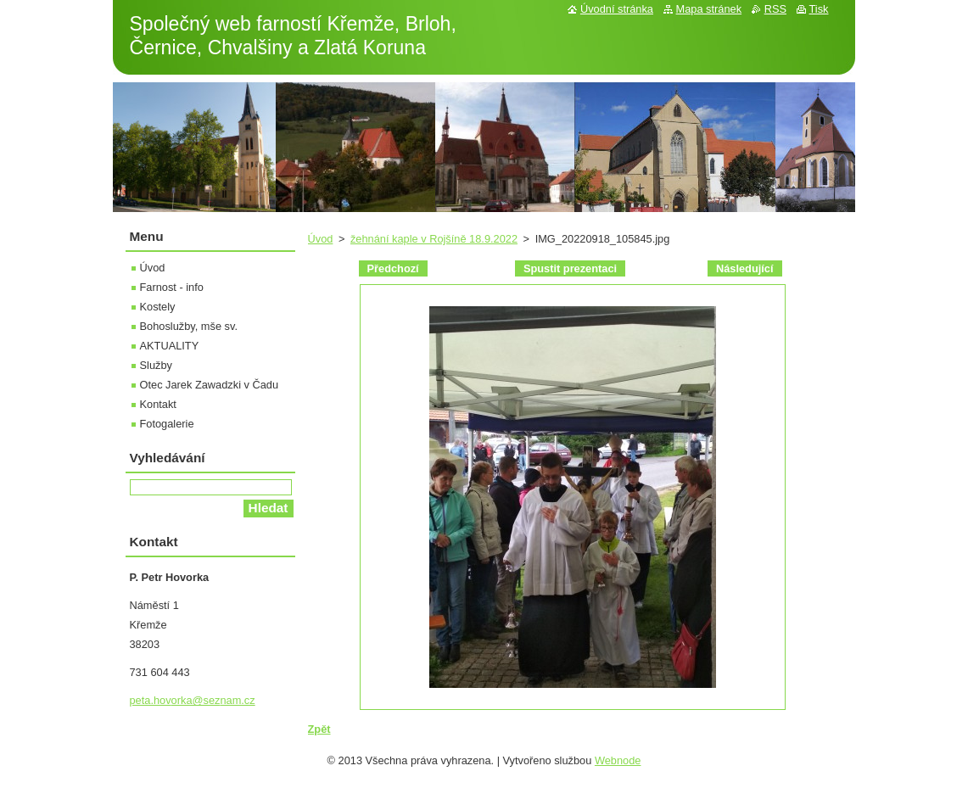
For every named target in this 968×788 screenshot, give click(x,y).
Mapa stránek (709, 9)
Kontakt (158, 404)
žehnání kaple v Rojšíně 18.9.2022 (434, 238)
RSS (775, 9)
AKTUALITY (169, 345)
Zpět (319, 729)
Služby (156, 365)
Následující (745, 268)
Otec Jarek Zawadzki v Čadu (209, 384)
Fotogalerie (167, 423)
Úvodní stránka (616, 9)
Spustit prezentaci (570, 268)
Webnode (618, 760)
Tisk (819, 9)
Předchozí (393, 268)
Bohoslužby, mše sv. (189, 326)
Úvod (320, 238)
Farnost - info (172, 287)
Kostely (158, 306)
